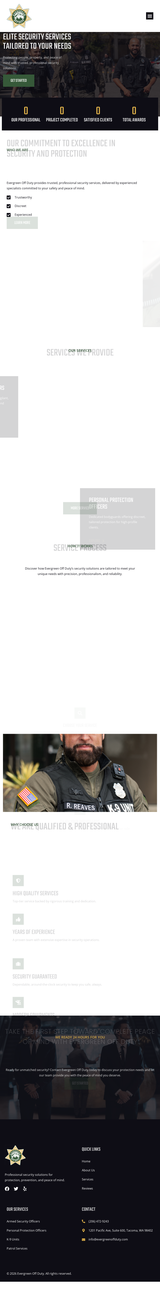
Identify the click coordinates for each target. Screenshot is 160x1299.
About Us (88, 1187)
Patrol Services (17, 1266)
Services (87, 1197)
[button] (149, 16)
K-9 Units (13, 1257)
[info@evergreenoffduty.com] (83, 1256)
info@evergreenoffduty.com (108, 1257)
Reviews (87, 1206)
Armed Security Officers (23, 1238)
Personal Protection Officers (26, 1247)
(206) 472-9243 (99, 1238)
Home (86, 1178)
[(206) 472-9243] (83, 1238)
